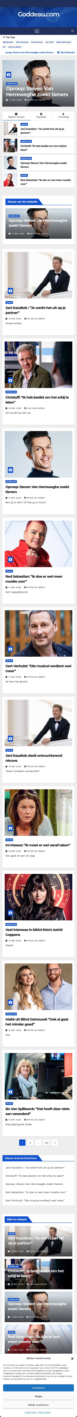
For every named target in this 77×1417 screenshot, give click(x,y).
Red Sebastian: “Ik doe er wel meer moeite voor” (36, 1192)
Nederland (11, 83)
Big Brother (8, 42)
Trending (63, 115)
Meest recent (16, 115)
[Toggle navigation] (37, 31)
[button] (72, 1358)
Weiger (38, 1396)
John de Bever (14, 47)
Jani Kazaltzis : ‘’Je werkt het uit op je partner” (35, 1167)
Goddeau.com (38, 14)
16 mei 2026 (15, 766)
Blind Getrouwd (64, 42)
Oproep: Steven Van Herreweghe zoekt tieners (34, 1184)
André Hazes (37, 42)
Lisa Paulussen (35, 100)
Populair (41, 115)
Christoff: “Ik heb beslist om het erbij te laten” (34, 91)
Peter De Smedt (34, 319)
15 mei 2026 (15, 941)
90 (46, 1142)
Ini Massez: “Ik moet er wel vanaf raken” (37, 845)
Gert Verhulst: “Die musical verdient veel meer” (35, 1200)
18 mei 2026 (16, 100)
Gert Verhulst (22, 42)
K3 (4, 47)
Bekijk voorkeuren (38, 1405)
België (24, 124)
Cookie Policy (31, 1412)
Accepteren (38, 1387)
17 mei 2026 (15, 498)
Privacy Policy (44, 1412)
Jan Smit (50, 42)
